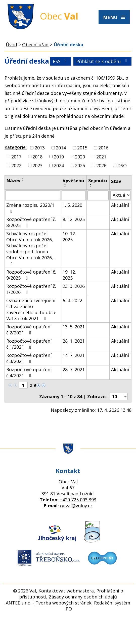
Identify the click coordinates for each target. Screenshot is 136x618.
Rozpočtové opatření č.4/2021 (29, 372)
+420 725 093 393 (78, 500)
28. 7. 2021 (74, 369)
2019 (59, 157)
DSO (122, 165)
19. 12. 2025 (69, 275)
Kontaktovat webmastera (66, 591)
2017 (16, 157)
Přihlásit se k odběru (102, 61)
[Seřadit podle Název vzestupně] (23, 178)
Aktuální (120, 205)
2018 (37, 157)
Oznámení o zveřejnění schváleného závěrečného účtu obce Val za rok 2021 (31, 309)
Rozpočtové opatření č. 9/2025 (31, 275)
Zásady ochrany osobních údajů (83, 597)
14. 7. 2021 (74, 355)
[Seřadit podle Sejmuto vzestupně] (91, 184)
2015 (82, 148)
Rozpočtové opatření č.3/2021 (29, 358)
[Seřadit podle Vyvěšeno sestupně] (65, 186)
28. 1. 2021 (74, 341)
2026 (101, 165)
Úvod (11, 45)
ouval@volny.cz (76, 506)
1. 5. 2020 (72, 205)
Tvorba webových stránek (63, 603)
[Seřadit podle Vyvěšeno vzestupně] (65, 184)
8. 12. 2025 (74, 219)
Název (13, 180)
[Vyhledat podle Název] (33, 195)
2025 (80, 165)
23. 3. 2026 (74, 286)
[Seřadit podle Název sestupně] (23, 180)
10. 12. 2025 (69, 237)
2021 (101, 157)
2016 (103, 148)
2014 (61, 148)
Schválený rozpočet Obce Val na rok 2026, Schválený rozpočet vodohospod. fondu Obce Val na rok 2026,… (31, 248)
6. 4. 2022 (72, 300)
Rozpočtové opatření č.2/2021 (29, 330)
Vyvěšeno (73, 180)
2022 (16, 165)
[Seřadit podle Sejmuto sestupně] (91, 186)
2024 (59, 165)
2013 (40, 148)
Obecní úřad (35, 45)
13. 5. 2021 (74, 327)
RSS (61, 61)
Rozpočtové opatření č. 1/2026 (31, 289)
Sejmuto (97, 180)
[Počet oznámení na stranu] (119, 396)
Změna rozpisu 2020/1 (30, 208)
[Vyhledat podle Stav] (120, 195)
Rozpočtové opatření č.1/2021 (29, 344)
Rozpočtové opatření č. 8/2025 (31, 222)
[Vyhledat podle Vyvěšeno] (74, 195)
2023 (37, 165)
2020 (80, 157)
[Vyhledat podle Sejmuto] (98, 195)
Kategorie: (16, 147)
